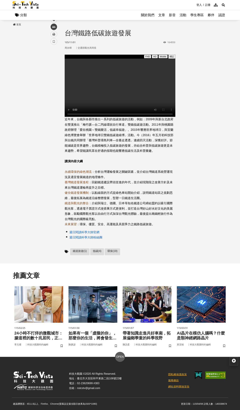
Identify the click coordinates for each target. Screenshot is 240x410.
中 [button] (53, 85)
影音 (172, 15)
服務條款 (173, 380)
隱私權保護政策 (177, 374)
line (53, 78)
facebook (54, 63)
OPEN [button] (120, 356)
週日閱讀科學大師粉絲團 (85, 237)
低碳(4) (97, 251)
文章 (161, 15)
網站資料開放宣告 (179, 386)
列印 (53, 93)
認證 (221, 15)
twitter (54, 71)
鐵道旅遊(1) (80, 251)
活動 (183, 15)
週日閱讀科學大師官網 (84, 232)
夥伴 (211, 15)
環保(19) (112, 251)
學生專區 (197, 15)
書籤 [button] (53, 100)
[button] (223, 5)
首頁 (17, 24)
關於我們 (147, 15)
